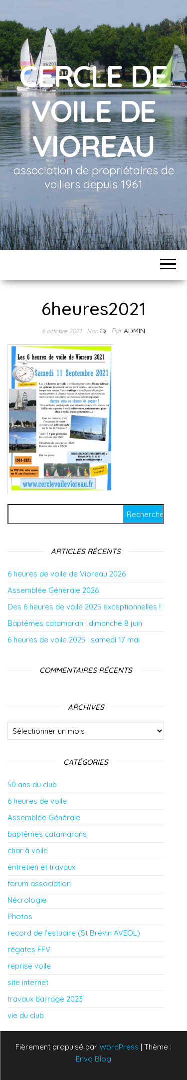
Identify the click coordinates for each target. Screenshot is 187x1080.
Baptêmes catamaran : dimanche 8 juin (74, 623)
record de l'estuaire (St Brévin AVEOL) (73, 933)
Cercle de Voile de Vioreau (93, 110)
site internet (27, 982)
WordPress (119, 1047)
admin (134, 330)
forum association (39, 883)
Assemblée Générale (43, 817)
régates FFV (28, 949)
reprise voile (29, 966)
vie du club (25, 1015)
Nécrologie (26, 900)
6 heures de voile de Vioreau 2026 (66, 573)
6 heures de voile (37, 801)
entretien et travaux (41, 867)
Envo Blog (93, 1059)
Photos (19, 916)
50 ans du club (32, 784)
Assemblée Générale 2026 (53, 590)
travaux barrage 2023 (45, 999)
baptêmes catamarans (47, 834)
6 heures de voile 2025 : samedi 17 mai (73, 639)
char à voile (27, 850)
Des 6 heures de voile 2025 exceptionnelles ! (84, 606)
